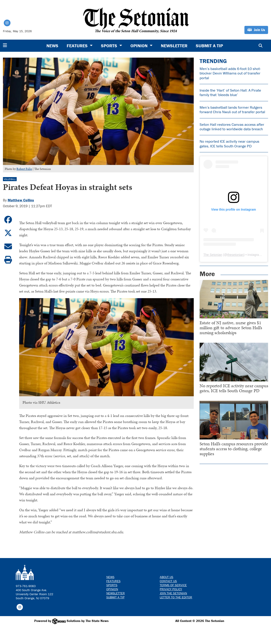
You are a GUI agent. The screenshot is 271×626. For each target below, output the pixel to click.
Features (113, 581)
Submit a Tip (209, 45)
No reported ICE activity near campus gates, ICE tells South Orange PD (229, 143)
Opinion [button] (139, 45)
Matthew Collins (21, 200)
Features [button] (78, 45)
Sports (111, 585)
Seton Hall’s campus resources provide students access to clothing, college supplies (234, 449)
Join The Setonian (173, 593)
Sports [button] (109, 45)
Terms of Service (173, 585)
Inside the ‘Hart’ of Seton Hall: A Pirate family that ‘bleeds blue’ (230, 92)
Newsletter (174, 45)
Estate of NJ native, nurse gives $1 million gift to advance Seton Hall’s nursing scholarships (231, 328)
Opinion (112, 589)
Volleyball (10, 179)
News (52, 45)
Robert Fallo (24, 169)
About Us (166, 577)
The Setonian (212, 255)
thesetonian (235, 255)
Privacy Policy (171, 589)
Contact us (168, 581)
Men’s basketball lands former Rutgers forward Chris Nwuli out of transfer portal (232, 109)
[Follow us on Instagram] (20, 607)
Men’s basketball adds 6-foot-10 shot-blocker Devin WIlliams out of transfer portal (230, 73)
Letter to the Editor (176, 597)
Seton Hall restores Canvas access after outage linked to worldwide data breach (232, 126)
